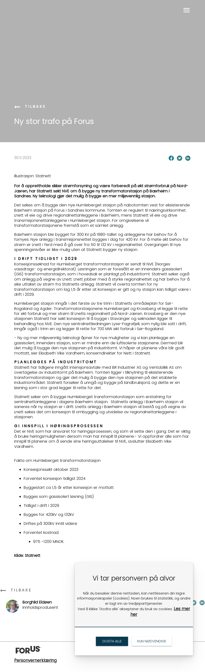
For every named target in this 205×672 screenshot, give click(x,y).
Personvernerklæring (35, 660)
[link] (17, 107)
